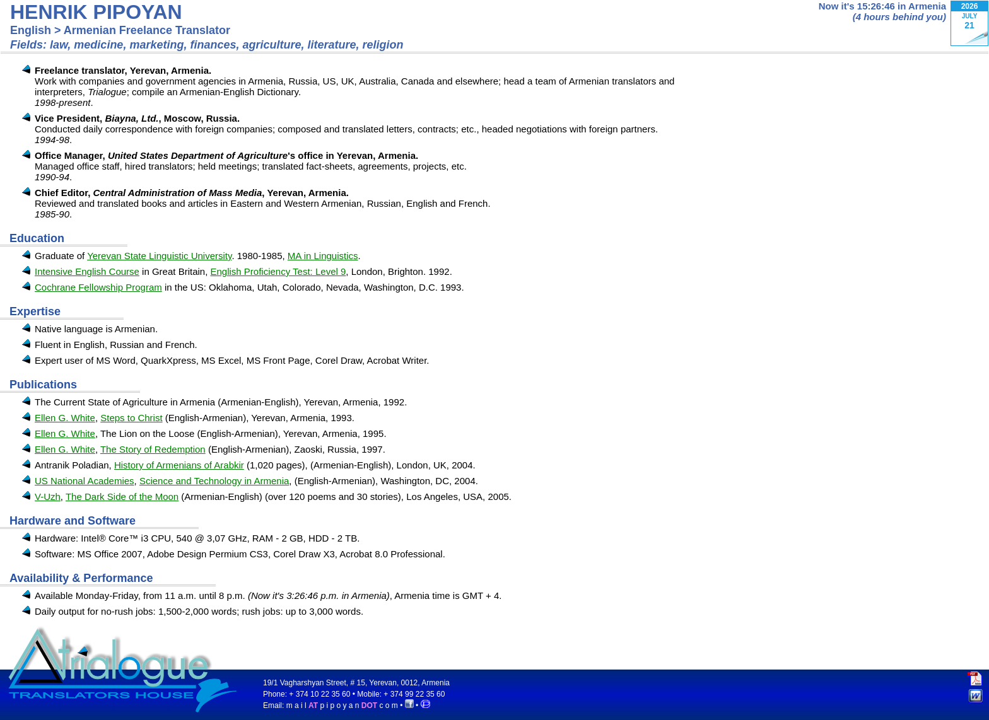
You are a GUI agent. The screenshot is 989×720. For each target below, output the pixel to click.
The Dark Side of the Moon (122, 496)
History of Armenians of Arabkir (179, 465)
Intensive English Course (87, 271)
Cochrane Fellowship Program (98, 287)
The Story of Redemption (153, 449)
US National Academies (84, 480)
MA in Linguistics (323, 255)
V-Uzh (48, 496)
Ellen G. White (65, 417)
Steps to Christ (131, 417)
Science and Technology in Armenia (214, 480)
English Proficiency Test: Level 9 (278, 271)
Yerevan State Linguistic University (159, 255)
